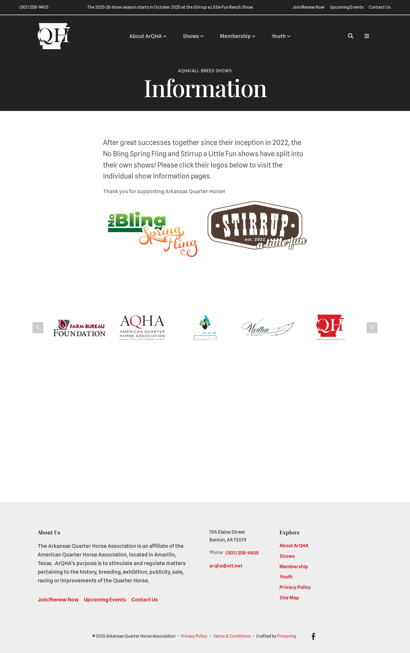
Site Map (289, 597)
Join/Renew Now (308, 7)
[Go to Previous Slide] (37, 327)
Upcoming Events (346, 7)
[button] (350, 36)
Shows (191, 36)
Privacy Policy (295, 587)
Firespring (286, 636)
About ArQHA (145, 36)
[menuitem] (145, 36)
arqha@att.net (225, 565)
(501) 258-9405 (33, 7)
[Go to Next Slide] (372, 327)
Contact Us (380, 7)
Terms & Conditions (232, 636)
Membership (235, 36)
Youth (279, 36)
